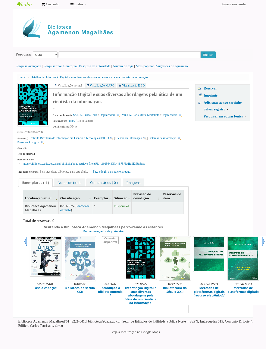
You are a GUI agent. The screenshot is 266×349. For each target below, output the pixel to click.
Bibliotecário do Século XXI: (175, 289)
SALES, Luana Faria (85, 115)
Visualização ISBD (133, 85)
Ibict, (72, 120)
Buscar (208, 55)
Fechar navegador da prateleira (103, 231)
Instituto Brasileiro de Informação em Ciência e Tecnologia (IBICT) (69, 138)
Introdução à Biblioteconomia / (110, 291)
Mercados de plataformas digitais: (243, 289)
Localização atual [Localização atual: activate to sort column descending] (38, 198)
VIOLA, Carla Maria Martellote (140, 115)
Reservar (210, 88)
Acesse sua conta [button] (233, 4)
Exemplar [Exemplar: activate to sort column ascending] (101, 198)
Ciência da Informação (129, 138)
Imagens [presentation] (133, 182)
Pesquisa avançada (28, 66)
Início (22, 77)
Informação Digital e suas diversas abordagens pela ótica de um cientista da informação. (89, 77)
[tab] (36, 183)
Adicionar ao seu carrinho (223, 102)
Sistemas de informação (162, 138)
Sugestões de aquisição (172, 66)
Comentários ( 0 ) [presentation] (104, 182)
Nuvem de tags (123, 66)
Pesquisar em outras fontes (225, 116)
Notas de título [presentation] (70, 182)
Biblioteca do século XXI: (80, 289)
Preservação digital (28, 142)
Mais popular (145, 66)
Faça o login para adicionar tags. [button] (112, 171)
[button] (50, 4)
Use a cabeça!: (46, 288)
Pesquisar (24, 54)
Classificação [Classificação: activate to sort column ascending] (70, 198)
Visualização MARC (102, 85)
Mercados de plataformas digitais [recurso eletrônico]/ (209, 291)
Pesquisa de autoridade (94, 66)
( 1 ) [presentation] (35, 182)
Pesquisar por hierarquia (60, 66)
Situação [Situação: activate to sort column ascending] (120, 198)
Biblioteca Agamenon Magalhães (27, 4)
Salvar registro (216, 109)
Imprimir (211, 95)
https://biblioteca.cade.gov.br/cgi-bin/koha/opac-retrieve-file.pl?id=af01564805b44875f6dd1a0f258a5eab (84, 163)
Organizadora (107, 115)
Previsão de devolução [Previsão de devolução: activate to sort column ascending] (142, 196)
